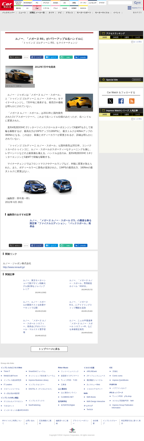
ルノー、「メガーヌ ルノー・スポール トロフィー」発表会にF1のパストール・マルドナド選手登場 (34, 326)
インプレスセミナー (37, 385)
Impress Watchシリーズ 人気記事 (122, 110)
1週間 (126, 37)
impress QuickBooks (120, 380)
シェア (38, 57)
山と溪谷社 (62, 389)
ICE (110, 368)
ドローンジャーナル (12, 389)
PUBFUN (113, 385)
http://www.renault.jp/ (14, 267)
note (68, 57)
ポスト (17, 57)
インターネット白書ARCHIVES (16, 410)
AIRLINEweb (92, 371)
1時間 (104, 37)
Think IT (7, 371)
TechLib (90, 409)
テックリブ (88, 406)
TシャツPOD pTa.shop (122, 396)
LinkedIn (83, 57)
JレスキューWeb (93, 385)
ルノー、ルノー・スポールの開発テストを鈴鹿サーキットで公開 (34, 305)
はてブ (53, 57)
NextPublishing (34, 405)
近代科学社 (62, 401)
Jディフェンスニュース (96, 376)
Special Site (112, 80)
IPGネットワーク (116, 393)
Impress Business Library (38, 380)
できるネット (9, 406)
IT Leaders (8, 385)
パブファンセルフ (119, 388)
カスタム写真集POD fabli (123, 401)
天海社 (115, 371)
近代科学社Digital (68, 405)
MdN (86, 393)
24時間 (115, 37)
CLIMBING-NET (67, 397)
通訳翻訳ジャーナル (95, 380)
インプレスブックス (37, 401)
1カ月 (137, 37)
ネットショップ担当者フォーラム (42, 376)
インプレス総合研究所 (12, 380)
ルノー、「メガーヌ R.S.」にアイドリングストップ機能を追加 (80, 305)
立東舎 (63, 385)
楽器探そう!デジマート (70, 376)
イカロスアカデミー (95, 389)
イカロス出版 (89, 368)
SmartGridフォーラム (37, 371)
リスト (26, 57)
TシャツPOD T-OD (69, 380)
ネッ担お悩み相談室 (12, 393)
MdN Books (91, 397)
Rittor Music (63, 368)
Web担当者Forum (11, 376)
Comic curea (117, 376)
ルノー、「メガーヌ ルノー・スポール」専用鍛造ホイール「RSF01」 (81, 283)
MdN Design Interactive (96, 401)
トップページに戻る (49, 349)
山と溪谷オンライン (69, 393)
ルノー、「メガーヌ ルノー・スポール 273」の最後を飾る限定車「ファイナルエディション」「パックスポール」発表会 (60, 223)
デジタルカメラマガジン (13, 401)
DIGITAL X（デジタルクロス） (41, 389)
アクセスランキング (115, 33)
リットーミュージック (70, 371)
